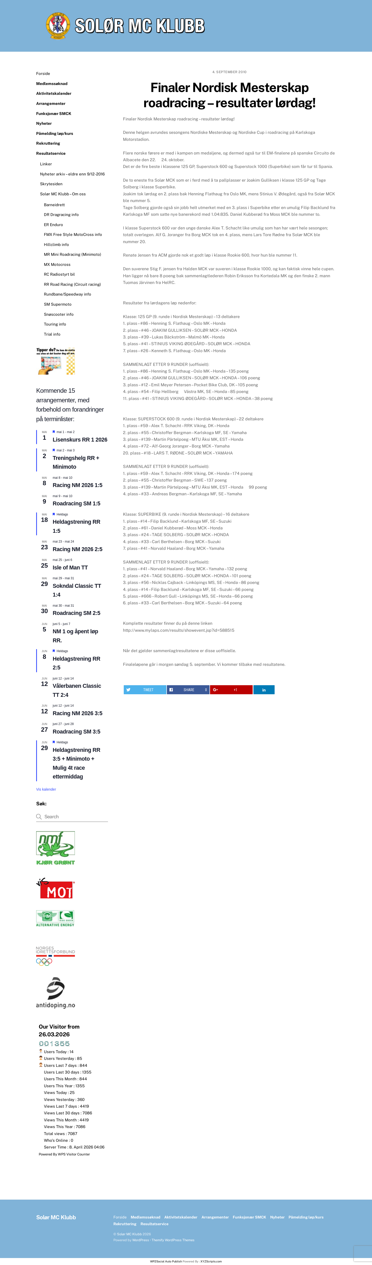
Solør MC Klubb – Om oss (63, 194)
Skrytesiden (51, 184)
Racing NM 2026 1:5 (77, 485)
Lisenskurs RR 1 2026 (80, 440)
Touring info (55, 324)
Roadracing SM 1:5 (76, 503)
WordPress (140, 1240)
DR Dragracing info (61, 214)
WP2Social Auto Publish (166, 1261)
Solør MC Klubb (129, 1234)
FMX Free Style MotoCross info (73, 234)
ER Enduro (53, 224)
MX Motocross (57, 264)
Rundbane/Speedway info (67, 294)
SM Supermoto (58, 304)
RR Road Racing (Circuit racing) (72, 284)
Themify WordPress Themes (173, 1240)
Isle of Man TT (70, 568)
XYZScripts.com (211, 1261)
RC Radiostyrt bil (59, 274)
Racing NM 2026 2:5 (77, 549)
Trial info (52, 334)
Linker (46, 164)
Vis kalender (46, 789)
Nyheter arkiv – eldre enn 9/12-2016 (72, 174)
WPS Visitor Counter (74, 1154)
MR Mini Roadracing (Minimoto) (72, 254)
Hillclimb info (56, 244)
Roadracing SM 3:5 (76, 732)
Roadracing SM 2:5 (76, 613)
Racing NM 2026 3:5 (77, 713)
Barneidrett (54, 205)
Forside (43, 73)
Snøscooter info (59, 314)
